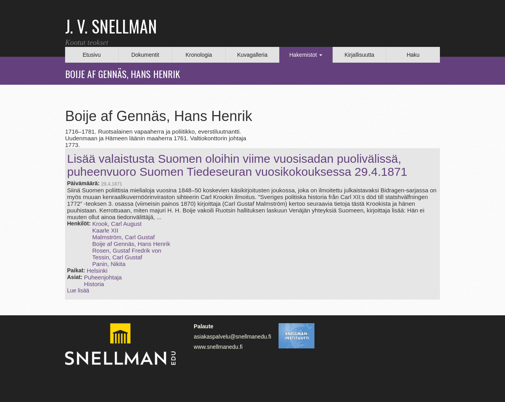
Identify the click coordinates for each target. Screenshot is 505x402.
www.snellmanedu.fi (218, 347)
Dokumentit (145, 55)
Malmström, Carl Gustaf (123, 237)
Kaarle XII (105, 230)
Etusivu (91, 55)
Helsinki (97, 270)
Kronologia (198, 55)
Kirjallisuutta (359, 55)
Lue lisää (78, 290)
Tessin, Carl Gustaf (117, 257)
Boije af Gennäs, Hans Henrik (131, 243)
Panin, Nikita (108, 264)
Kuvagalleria (252, 55)
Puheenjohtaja (103, 277)
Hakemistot (305, 55)
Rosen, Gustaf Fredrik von (126, 250)
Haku (413, 55)
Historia (94, 284)
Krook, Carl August (117, 223)
